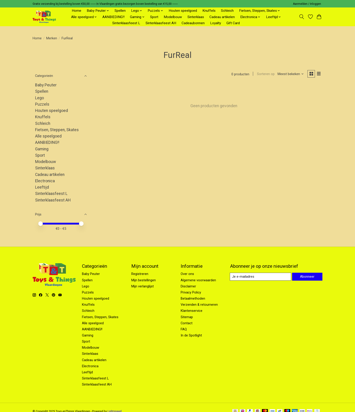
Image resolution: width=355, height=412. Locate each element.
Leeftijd (42, 187)
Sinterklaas (195, 17)
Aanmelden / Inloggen (307, 3)
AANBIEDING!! (113, 17)
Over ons (187, 274)
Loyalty (215, 23)
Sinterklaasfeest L (126, 23)
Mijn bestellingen (143, 280)
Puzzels (42, 104)
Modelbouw (173, 17)
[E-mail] (260, 277)
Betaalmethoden (193, 298)
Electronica (45, 181)
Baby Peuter (46, 85)
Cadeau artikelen (222, 17)
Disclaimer (188, 286)
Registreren (139, 274)
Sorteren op (265, 74)
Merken (51, 38)
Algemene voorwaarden (198, 280)
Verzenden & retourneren (199, 305)
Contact (186, 323)
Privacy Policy (191, 292)
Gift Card (233, 23)
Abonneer (307, 277)
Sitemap (187, 317)
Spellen (120, 11)
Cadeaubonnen (193, 23)
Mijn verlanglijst (142, 286)
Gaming (41, 149)
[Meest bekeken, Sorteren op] (290, 74)
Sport (154, 17)
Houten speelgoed (183, 11)
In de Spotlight (191, 335)
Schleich (227, 11)
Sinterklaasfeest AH (161, 23)
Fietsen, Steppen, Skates (57, 130)
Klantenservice (191, 311)
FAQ (184, 329)
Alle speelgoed (48, 136)
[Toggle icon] (301, 17)
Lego (39, 98)
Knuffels (209, 11)
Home (76, 11)
